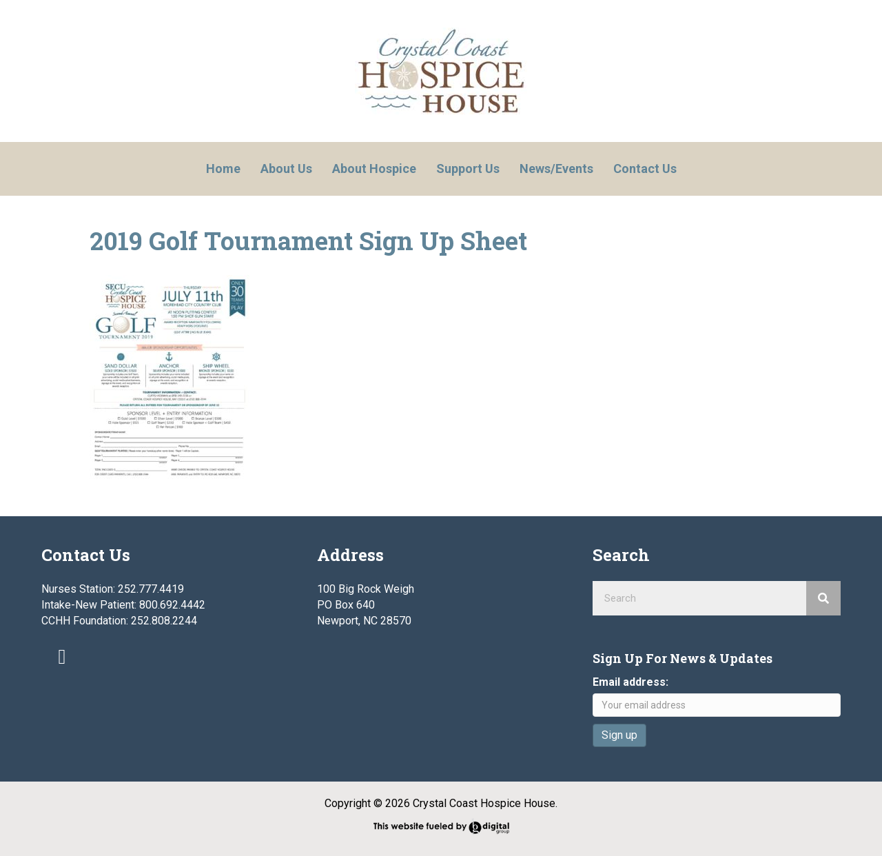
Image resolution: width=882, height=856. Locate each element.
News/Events (556, 168)
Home (223, 168)
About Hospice (374, 168)
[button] (62, 656)
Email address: (630, 682)
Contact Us (645, 168)
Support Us (468, 168)
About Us (286, 168)
